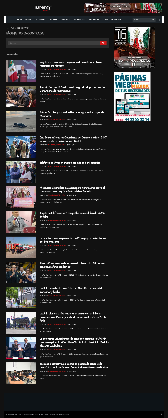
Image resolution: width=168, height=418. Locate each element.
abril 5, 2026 (71, 69)
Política (29, 20)
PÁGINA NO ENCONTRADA (20, 28)
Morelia (53, 20)
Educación (94, 20)
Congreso (41, 20)
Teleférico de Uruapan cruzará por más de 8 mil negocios (70, 163)
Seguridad (116, 20)
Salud (105, 20)
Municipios (65, 20)
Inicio (19, 20)
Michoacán (79, 20)
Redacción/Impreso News (56, 69)
